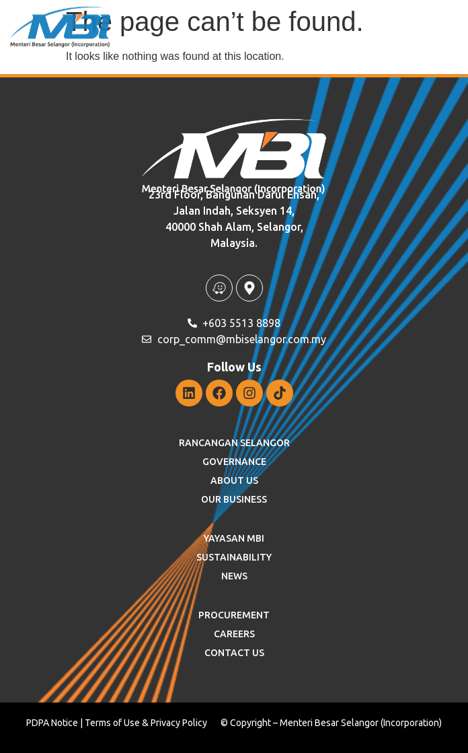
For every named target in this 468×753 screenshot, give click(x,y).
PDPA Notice (52, 722)
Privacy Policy (179, 722)
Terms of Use (112, 722)
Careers (234, 634)
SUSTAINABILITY (234, 557)
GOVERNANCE (234, 461)
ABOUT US (234, 480)
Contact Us (234, 652)
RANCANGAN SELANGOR (234, 442)
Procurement (234, 615)
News (234, 576)
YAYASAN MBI (234, 538)
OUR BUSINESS (234, 499)
